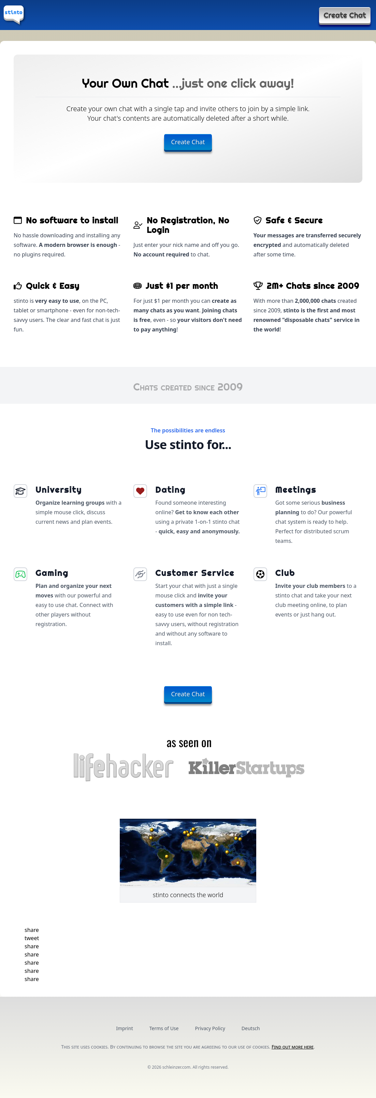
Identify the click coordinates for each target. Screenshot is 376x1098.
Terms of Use (164, 1028)
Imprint (124, 1028)
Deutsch (251, 1028)
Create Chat (344, 15)
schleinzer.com (176, 1067)
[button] (32, 930)
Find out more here (293, 1046)
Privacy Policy (210, 1028)
